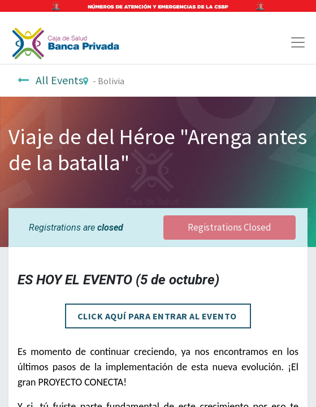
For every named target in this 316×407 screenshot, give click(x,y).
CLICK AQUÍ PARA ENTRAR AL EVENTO (158, 316)
